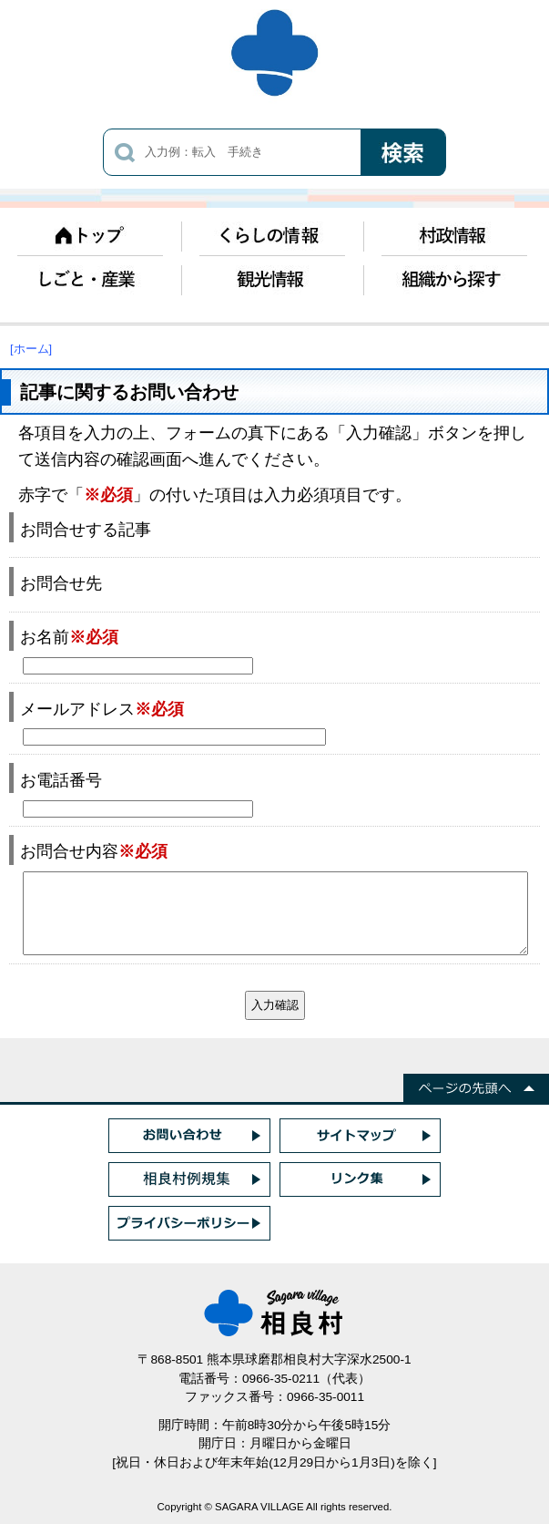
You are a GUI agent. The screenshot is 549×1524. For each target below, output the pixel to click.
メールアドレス (102, 708)
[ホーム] (31, 348)
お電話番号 (61, 779)
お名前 (69, 636)
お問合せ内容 (94, 850)
